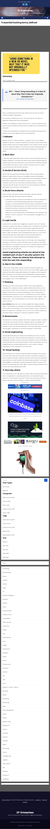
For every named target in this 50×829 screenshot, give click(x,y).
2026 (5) (5, 542)
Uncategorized (7, 756)
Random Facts (7, 721)
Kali (4, 675)
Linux (4, 683)
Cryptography (6, 618)
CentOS (5, 603)
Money (4, 695)
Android (5, 580)
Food (4, 641)
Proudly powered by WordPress (17, 822)
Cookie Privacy (21, 825)
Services (44, 800)
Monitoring (6, 698)
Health (4, 656)
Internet (5, 672)
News (4, 706)
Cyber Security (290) (8, 497)
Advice (4, 576)
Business (5, 599)
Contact (25, 802)
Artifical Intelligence (8, 595)
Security (5, 737)
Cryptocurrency (7, 614)
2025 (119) (5, 545)
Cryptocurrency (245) (9, 527)
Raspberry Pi (6, 725)
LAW (4, 679)
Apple (4, 588)
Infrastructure (7, 664)
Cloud (4, 607)
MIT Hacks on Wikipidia (25, 99)
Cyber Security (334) (8, 519)
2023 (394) (6, 553)
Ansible (5, 584)
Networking (6, 702)
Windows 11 (6, 775)
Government (6, 649)
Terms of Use (29, 825)
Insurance (5, 668)
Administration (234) (8, 535)
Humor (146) (6, 513)
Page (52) (5, 490)
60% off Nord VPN (25, 390)
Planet (4, 714)
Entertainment (7, 637)
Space (4, 744)
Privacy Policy (6, 800)
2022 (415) (5, 557)
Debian (5, 630)
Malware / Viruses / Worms (10, 687)
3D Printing (6, 568)
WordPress (6, 779)
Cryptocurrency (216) (9, 509)
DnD (4, 633)
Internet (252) (7, 501)
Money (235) (6, 531)
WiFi (4, 767)
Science (5, 729)
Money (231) (6, 505)
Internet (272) (7, 523)
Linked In (38, 800)
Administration (7, 572)
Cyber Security (7, 622)
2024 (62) (5, 549)
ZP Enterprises (25, 10)
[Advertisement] (25, 37)
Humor (5, 660)
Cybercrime (6, 626)
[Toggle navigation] (24, 18)
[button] (45, 18)
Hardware (5, 653)
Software (5, 740)
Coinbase (11, 414)
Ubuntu (5, 752)
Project (5, 718)
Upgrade (5, 760)
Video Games (6, 763)
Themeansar (37, 822)
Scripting (5, 733)
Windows (5, 771)
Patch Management (8, 710)
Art (3, 591)
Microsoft (5, 691)
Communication (7, 610)
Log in (4, 563)
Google (5, 645)
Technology (6, 748)
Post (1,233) (6, 486)
